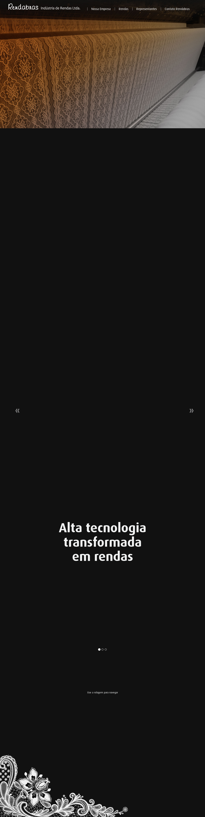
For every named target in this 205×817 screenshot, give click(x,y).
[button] (15, 408)
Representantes (146, 9)
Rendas (123, 9)
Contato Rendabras (177, 9)
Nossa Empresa (101, 9)
